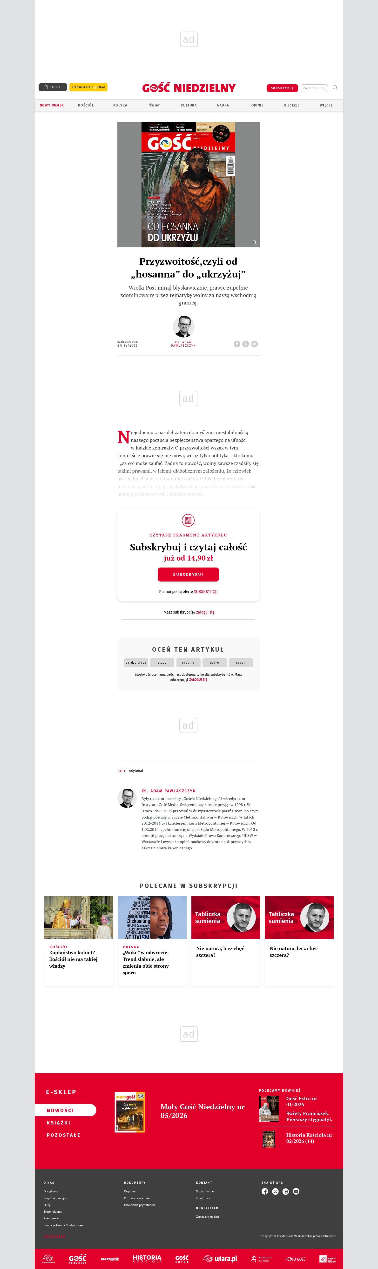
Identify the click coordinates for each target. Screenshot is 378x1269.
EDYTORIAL (136, 771)
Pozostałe (58, 1134)
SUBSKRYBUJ (282, 88)
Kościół (86, 105)
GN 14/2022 (127, 345)
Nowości (58, 1110)
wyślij (255, 342)
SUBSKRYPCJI (206, 591)
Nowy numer (52, 105)
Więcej (326, 105)
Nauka (223, 105)
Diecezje (291, 105)
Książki (58, 1122)
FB (238, 342)
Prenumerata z (88, 87)
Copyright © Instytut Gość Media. (281, 1236)
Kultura (189, 105)
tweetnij (246, 342)
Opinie (257, 105)
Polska (120, 105)
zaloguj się (314, 88)
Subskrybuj (188, 574)
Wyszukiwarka (335, 87)
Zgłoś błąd (55, 1236)
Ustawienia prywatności (139, 1205)
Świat (154, 105)
